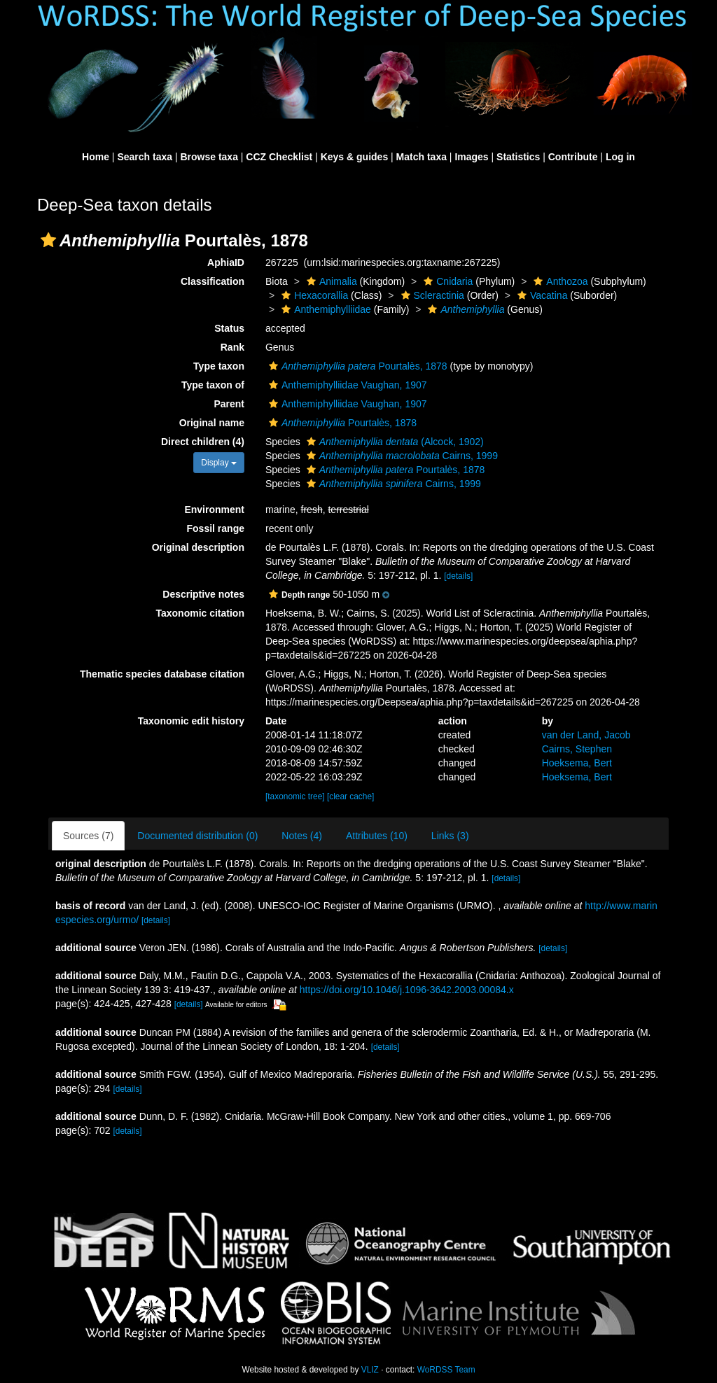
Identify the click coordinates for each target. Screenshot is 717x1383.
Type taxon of (212, 385)
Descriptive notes (203, 594)
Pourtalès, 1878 (356, 366)
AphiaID (225, 262)
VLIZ (370, 1370)
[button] (48, 240)
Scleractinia (431, 295)
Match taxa (421, 156)
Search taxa (144, 156)
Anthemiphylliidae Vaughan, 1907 (346, 385)
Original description (198, 547)
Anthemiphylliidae (324, 309)
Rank (232, 347)
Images (471, 156)
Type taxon (218, 366)
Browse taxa (208, 156)
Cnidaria (446, 281)
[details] (458, 576)
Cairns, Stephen (577, 748)
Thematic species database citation (162, 674)
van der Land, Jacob (586, 734)
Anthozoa (558, 281)
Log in (620, 156)
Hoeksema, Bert (577, 762)
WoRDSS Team (446, 1370)
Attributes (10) (377, 835)
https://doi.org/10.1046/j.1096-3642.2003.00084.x (407, 989)
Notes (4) (301, 835)
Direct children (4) (202, 441)
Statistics (518, 156)
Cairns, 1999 (400, 455)
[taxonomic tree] (295, 796)
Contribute (573, 156)
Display (219, 463)
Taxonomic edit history (191, 720)
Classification (212, 281)
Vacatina (540, 295)
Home (95, 156)
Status (229, 328)
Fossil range (215, 528)
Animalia (330, 281)
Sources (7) (88, 835)
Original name (211, 422)
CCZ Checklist (279, 156)
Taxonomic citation (199, 613)
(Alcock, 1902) (393, 441)
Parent (229, 403)
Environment (214, 509)
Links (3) (450, 835)
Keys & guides (354, 156)
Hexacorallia (313, 295)
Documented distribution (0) (197, 835)
